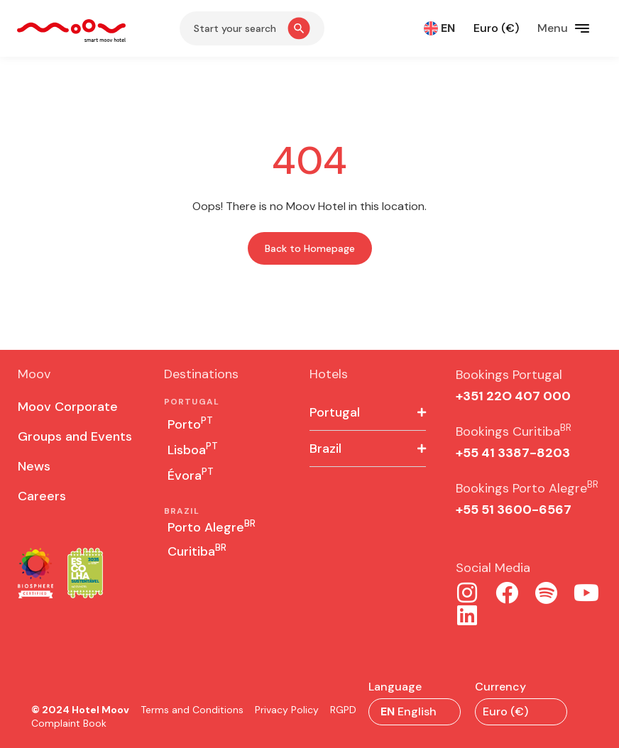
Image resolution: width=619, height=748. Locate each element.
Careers (42, 496)
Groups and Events (75, 436)
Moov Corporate (68, 406)
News (34, 466)
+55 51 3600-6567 (513, 509)
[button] (368, 413)
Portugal (335, 412)
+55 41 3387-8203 (513, 452)
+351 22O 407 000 (513, 396)
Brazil (325, 448)
